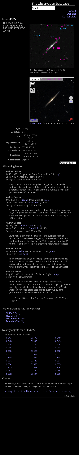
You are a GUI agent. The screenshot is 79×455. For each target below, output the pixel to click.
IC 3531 (9, 354)
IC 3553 (33, 364)
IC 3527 (33, 351)
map (57, 174)
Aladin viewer (36, 123)
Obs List (71, 13)
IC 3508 (33, 347)
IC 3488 (9, 341)
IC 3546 (33, 360)
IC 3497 (9, 344)
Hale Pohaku (27, 225)
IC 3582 (58, 370)
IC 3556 (58, 364)
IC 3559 (9, 367)
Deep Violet (34, 228)
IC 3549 (9, 364)
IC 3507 (9, 347)
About (72, 11)
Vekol (21, 251)
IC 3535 (9, 357)
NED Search (12, 315)
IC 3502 (58, 344)
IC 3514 (58, 347)
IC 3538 (58, 357)
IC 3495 (33, 341)
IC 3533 (58, 354)
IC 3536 (33, 357)
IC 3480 (58, 337)
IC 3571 (9, 370)
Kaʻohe (24, 199)
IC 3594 (33, 374)
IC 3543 (9, 360)
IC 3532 (33, 354)
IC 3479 (33, 337)
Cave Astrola (33, 202)
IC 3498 (33, 344)
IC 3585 (9, 374)
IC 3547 (58, 360)
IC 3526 (9, 351)
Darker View (69, 16)
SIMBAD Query (13, 313)
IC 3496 (58, 341)
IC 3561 (33, 367)
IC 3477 (9, 337)
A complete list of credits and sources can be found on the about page (39, 391)
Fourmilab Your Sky (15, 321)
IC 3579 (33, 370)
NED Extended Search (16, 318)
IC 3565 (58, 367)
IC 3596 (58, 374)
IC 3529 (58, 351)
